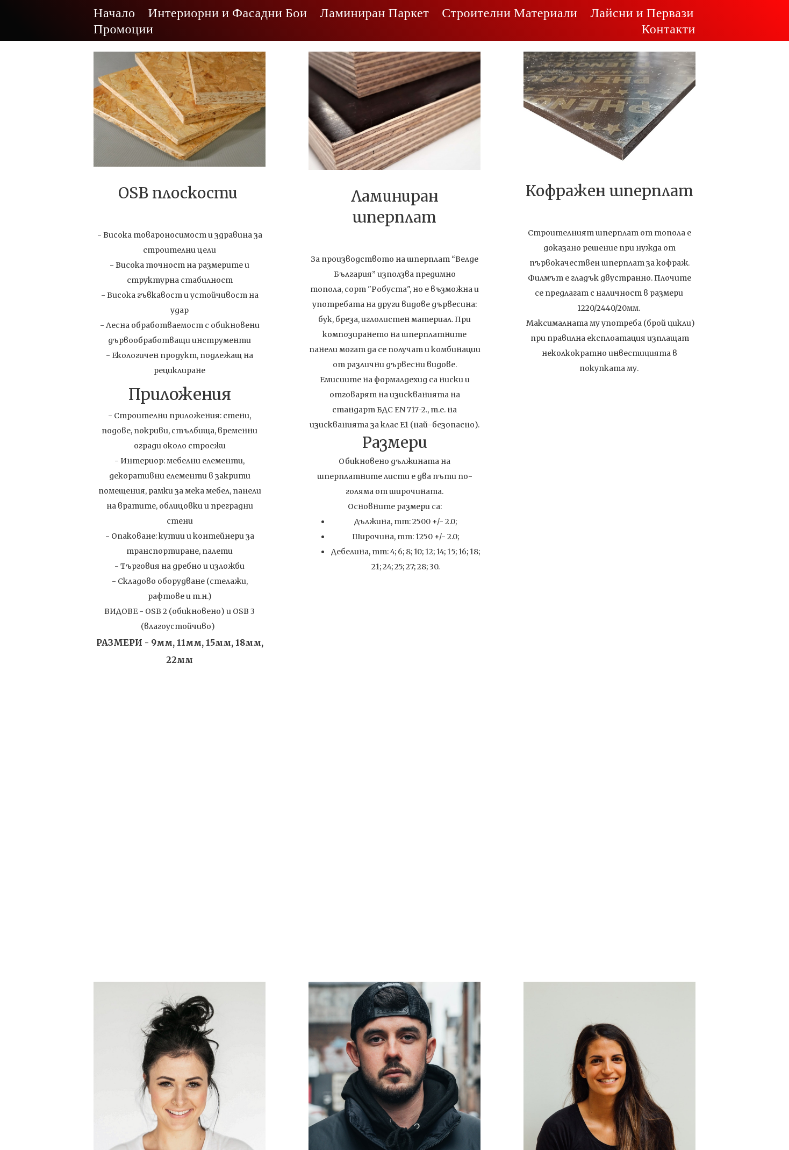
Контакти (668, 28)
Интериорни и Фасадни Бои (227, 12)
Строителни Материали (509, 12)
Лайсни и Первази (642, 12)
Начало (114, 12)
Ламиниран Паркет (374, 12)
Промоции (123, 28)
